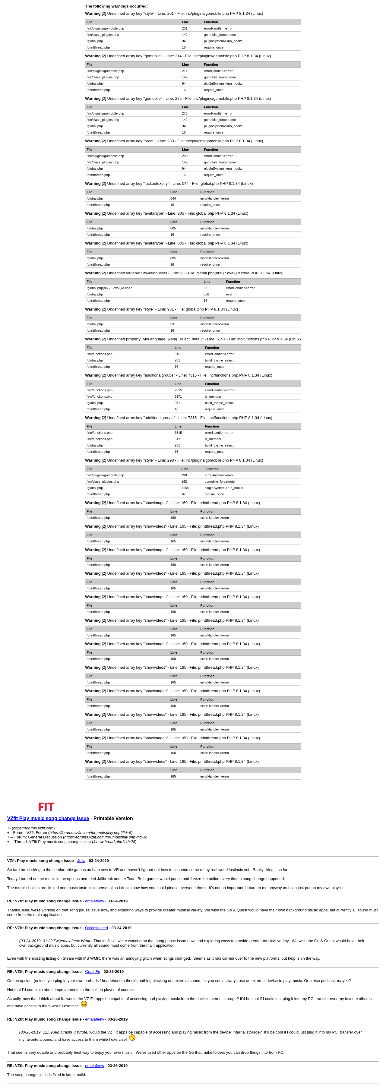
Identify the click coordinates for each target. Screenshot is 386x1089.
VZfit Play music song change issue (48, 818)
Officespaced (96, 928)
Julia (81, 860)
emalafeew (94, 901)
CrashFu (92, 971)
